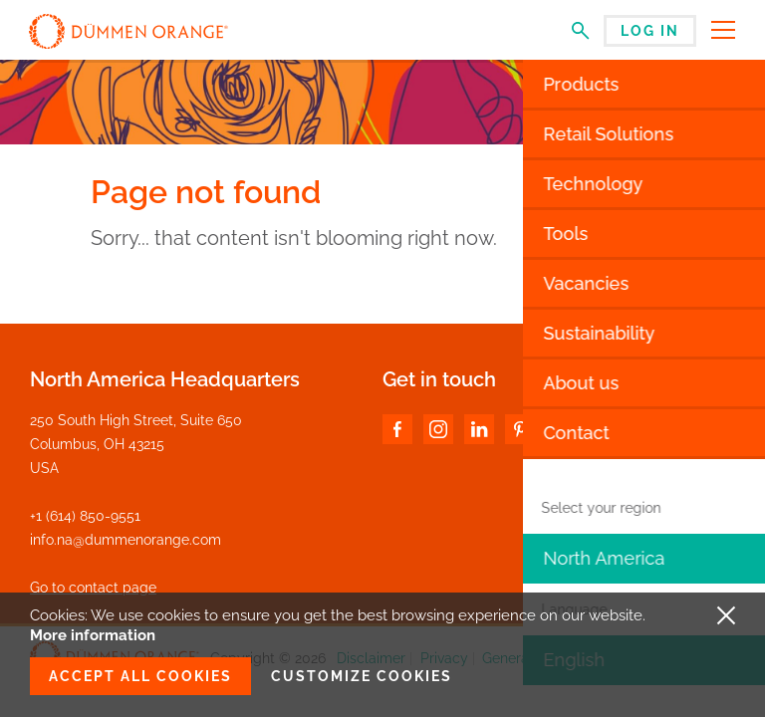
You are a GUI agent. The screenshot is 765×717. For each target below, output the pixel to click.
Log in (650, 31)
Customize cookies (361, 676)
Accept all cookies (140, 676)
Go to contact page (93, 588)
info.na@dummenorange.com (125, 540)
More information (92, 635)
